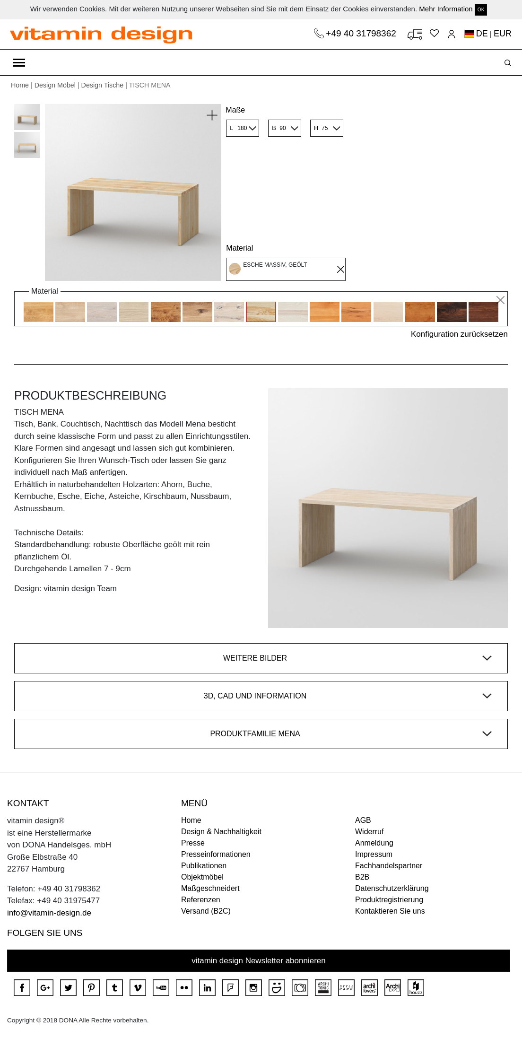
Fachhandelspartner (388, 866)
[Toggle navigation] (19, 62)
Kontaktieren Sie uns (390, 911)
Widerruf (369, 832)
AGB (363, 820)
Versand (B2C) (206, 911)
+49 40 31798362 (362, 33)
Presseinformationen (216, 854)
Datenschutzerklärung (392, 888)
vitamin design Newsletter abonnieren (258, 960)
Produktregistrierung (389, 900)
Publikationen (203, 866)
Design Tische (102, 85)
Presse (193, 843)
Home (20, 85)
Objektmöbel (202, 877)
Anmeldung (374, 843)
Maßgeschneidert (210, 888)
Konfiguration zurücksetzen (459, 334)
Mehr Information (445, 9)
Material (239, 248)
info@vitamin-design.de (49, 912)
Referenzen (200, 900)
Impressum (373, 854)
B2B (362, 877)
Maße (235, 110)
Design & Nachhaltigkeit (221, 832)
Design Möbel (55, 85)
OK (481, 9)
